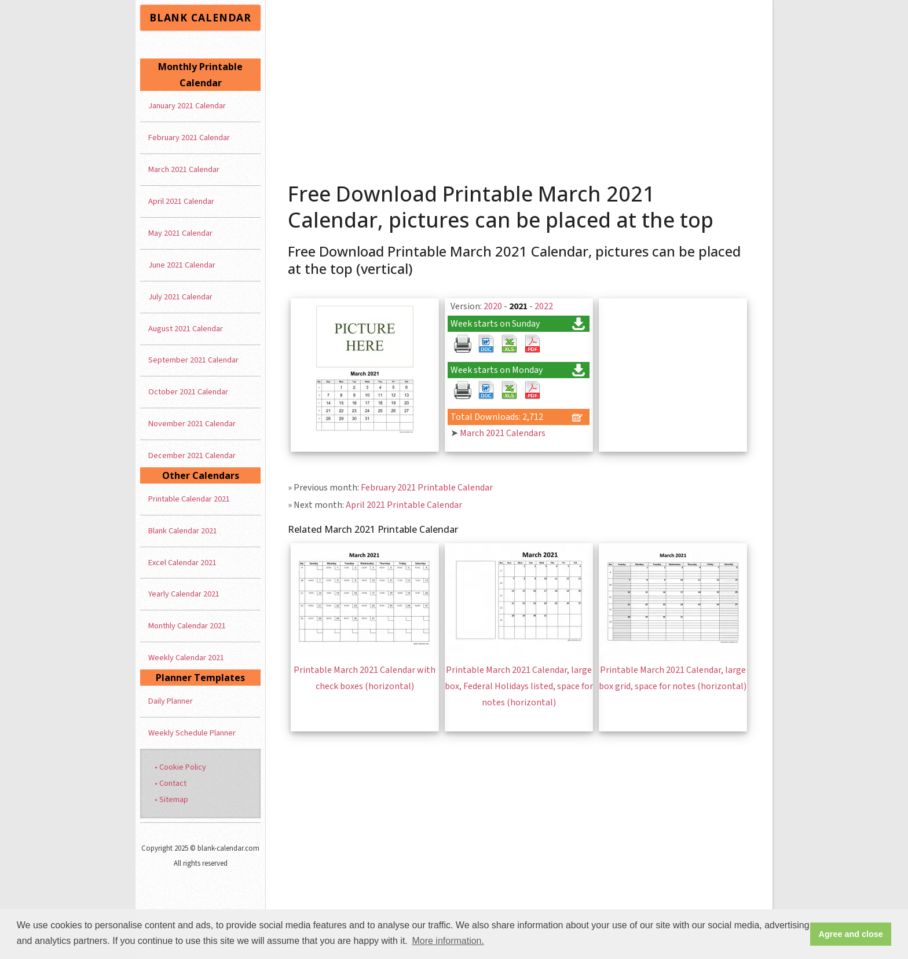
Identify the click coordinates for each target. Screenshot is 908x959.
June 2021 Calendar (181, 265)
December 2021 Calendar (192, 455)
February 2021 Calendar (189, 137)
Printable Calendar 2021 (189, 499)
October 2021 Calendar (188, 392)
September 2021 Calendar (193, 360)
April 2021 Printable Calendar (404, 505)
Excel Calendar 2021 (182, 563)
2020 (493, 306)
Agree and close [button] (851, 934)
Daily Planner (170, 701)
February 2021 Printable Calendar (427, 487)
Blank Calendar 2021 (182, 531)
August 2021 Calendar (185, 329)
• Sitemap (171, 799)
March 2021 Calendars (502, 433)
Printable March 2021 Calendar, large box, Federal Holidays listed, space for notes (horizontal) (519, 686)
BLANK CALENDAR (200, 17)
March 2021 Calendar (183, 169)
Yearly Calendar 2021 (183, 594)
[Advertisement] (519, 87)
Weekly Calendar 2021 (186, 657)
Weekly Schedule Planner (192, 733)
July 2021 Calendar (180, 297)
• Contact (170, 783)
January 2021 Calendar (187, 106)
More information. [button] (448, 941)
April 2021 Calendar (181, 201)
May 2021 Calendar (180, 233)
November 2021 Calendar (192, 424)
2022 (543, 306)
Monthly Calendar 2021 (187, 626)
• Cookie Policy (180, 767)
